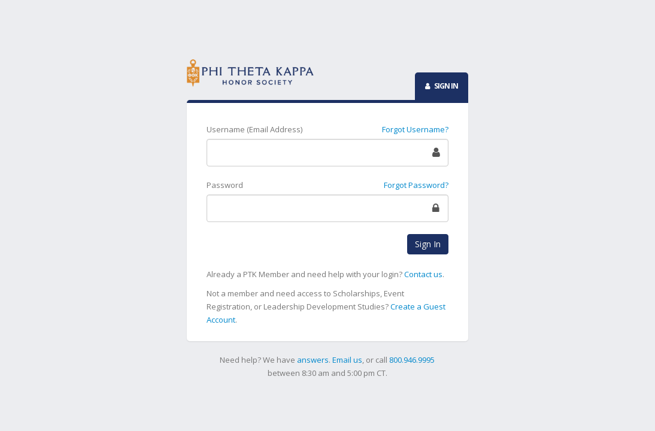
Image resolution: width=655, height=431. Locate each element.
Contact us (423, 274)
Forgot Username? (415, 129)
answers (313, 359)
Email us (347, 359)
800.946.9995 (412, 359)
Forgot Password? (416, 185)
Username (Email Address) (254, 129)
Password (225, 185)
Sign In (428, 244)
